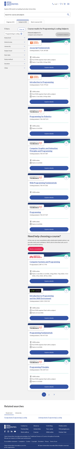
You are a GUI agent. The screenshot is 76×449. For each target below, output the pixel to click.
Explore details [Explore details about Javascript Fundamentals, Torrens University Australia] (49, 67)
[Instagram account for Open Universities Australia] (8, 431)
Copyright (34, 441)
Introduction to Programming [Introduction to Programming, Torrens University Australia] (42, 82)
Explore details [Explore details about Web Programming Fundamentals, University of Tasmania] (49, 197)
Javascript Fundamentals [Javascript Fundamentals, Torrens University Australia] (40, 48)
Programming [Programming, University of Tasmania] (35, 212)
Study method (15, 59)
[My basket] (65, 4)
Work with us (25, 432)
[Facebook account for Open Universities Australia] (5, 431)
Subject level (15, 51)
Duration (15, 64)
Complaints (22, 441)
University (15, 46)
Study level (15, 38)
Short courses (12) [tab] (36, 22)
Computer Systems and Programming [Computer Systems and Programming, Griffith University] (45, 262)
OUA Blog (49, 426)
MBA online (49, 432)
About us (36, 426)
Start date (15, 55)
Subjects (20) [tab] (23, 22)
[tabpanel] (37, 212)
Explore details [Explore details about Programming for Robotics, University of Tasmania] (49, 133)
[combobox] (37, 14)
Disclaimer (41, 441)
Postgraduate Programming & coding (15, 417)
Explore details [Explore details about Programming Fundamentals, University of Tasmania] (49, 352)
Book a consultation (36, 249)
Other (15, 68)
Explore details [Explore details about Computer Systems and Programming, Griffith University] (49, 281)
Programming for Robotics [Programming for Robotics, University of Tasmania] (40, 116)
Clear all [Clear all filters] (21, 29)
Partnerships (25, 429)
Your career (49, 429)
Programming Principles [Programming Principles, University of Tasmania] (39, 367)
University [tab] (18, 413)
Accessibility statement (10, 441)
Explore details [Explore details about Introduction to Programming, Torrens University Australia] (49, 102)
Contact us (24, 426)
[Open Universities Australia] (11, 5)
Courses (35, 432)
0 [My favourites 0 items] (61, 4)
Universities (37, 429)
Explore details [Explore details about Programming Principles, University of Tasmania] (49, 386)
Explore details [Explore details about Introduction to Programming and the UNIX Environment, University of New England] (49, 318)
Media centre (63, 426)
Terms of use (53, 441)
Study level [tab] (9, 413)
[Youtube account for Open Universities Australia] (15, 431)
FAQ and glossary (64, 429)
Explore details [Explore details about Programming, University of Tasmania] (49, 229)
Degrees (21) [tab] (10, 22)
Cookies (28, 441)
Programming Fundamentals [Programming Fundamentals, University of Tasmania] (41, 333)
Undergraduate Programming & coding (50, 417)
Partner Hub (62, 432)
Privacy (47, 441)
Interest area (15, 42)
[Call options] (55, 4)
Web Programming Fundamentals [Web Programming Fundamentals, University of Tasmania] (43, 183)
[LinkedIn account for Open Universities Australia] (11, 431)
